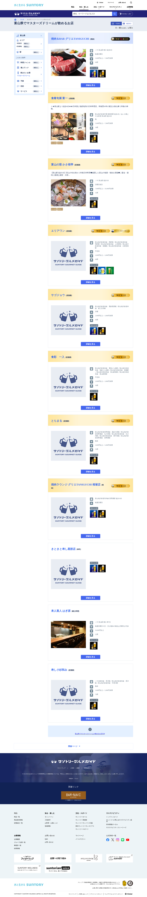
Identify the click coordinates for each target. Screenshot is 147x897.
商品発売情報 (18, 820)
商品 (72, 7)
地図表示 (128, 23)
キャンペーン (49, 817)
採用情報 (17, 848)
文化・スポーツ (99, 7)
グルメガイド (15, 20)
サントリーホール (81, 817)
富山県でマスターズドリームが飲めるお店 (44, 23)
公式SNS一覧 (111, 835)
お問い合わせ (122, 2)
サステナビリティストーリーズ (116, 827)
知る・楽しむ (84, 7)
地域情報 (48, 826)
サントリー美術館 (81, 820)
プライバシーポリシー (96, 894)
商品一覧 (17, 817)
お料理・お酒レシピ (51, 823)
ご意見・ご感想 (75, 768)
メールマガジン (81, 839)
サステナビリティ (115, 7)
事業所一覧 (17, 845)
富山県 (22, 19)
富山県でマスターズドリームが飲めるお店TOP (90, 734)
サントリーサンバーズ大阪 (84, 823)
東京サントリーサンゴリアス (85, 826)
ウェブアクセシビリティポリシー (114, 894)
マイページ (111, 2)
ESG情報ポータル (112, 824)
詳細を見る (90, 85)
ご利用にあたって (83, 894)
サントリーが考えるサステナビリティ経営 (119, 820)
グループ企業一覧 (20, 842)
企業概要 (17, 839)
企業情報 (130, 7)
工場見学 (48, 820)
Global (101, 2)
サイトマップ (61, 768)
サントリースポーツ (82, 829)
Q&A (46, 839)
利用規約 (87, 768)
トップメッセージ (112, 817)
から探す (125, 14)
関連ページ (74, 746)
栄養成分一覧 (18, 823)
